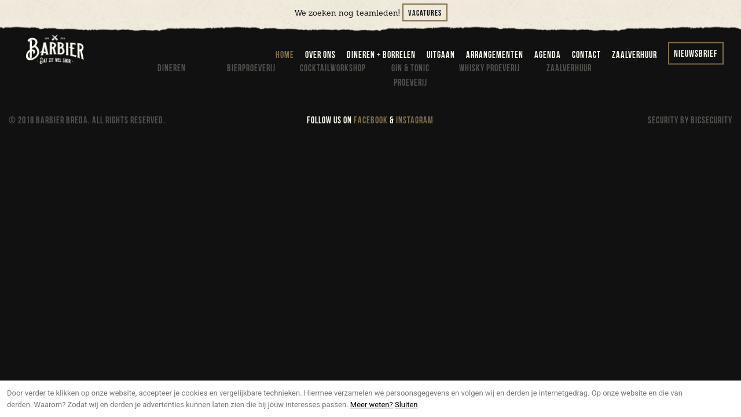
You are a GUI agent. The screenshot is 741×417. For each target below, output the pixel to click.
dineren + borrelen (381, 55)
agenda (547, 55)
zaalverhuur (634, 55)
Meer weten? (371, 404)
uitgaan (441, 55)
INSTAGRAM (415, 120)
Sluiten (406, 404)
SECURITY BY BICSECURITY (690, 120)
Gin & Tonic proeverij (410, 76)
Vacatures (425, 13)
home (285, 55)
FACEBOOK (371, 120)
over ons (320, 55)
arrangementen (494, 55)
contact (586, 55)
